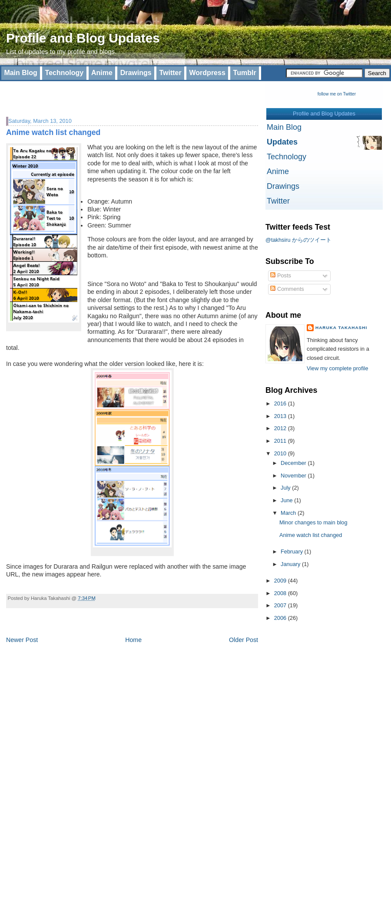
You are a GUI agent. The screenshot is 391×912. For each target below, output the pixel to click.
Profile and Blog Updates (83, 38)
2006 (281, 618)
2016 (281, 403)
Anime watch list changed (53, 132)
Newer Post (22, 639)
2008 (281, 593)
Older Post (243, 639)
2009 (281, 580)
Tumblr (244, 72)
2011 (281, 441)
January (291, 564)
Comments (287, 289)
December (294, 463)
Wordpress (207, 72)
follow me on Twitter (337, 94)
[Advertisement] (107, 94)
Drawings (136, 72)
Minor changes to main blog (313, 522)
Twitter (170, 72)
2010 (281, 453)
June (287, 500)
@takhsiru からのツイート (298, 240)
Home (133, 639)
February (293, 551)
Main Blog (20, 72)
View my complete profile (337, 368)
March (289, 513)
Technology (64, 72)
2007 (281, 605)
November (294, 475)
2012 (281, 428)
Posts (280, 275)
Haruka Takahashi (341, 327)
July (286, 487)
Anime (102, 72)
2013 (281, 416)
